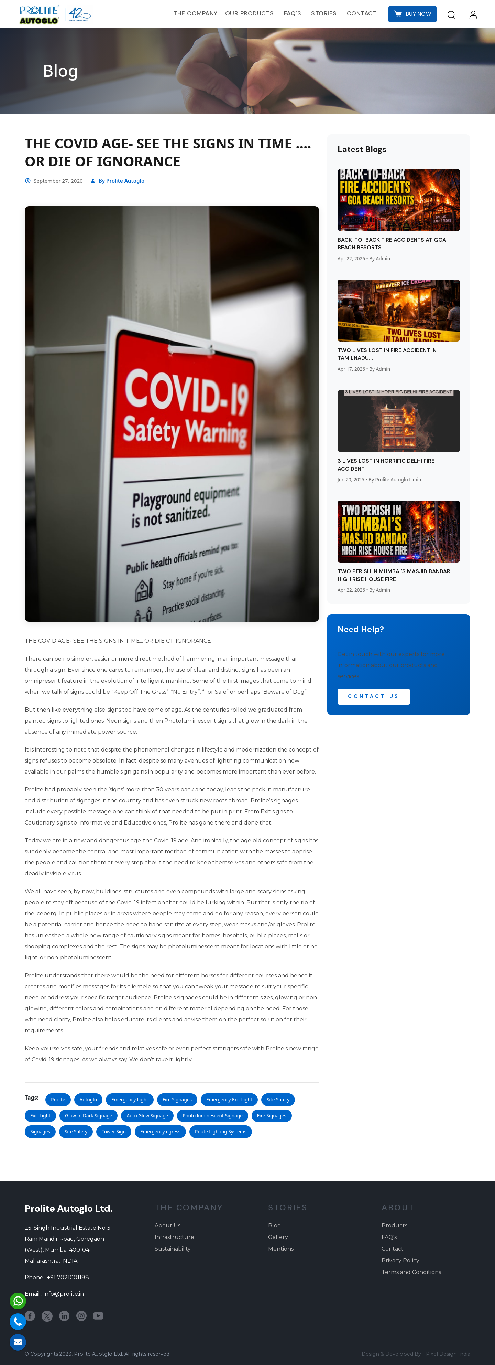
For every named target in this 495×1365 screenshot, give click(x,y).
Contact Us (374, 696)
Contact (362, 13)
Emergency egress (160, 1131)
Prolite (58, 1099)
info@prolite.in (64, 1294)
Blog (274, 1225)
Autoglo (88, 1099)
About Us (167, 1225)
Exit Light (40, 1115)
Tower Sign (114, 1131)
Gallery (278, 1237)
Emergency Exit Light (229, 1099)
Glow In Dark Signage (88, 1115)
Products (394, 1225)
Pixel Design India (448, 1354)
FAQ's (292, 13)
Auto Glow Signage (147, 1115)
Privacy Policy (400, 1260)
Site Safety (278, 1099)
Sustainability (173, 1249)
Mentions (281, 1249)
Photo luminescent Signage (213, 1115)
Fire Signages (177, 1099)
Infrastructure (174, 1237)
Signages (40, 1131)
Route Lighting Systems (220, 1131)
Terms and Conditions (411, 1272)
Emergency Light (129, 1099)
